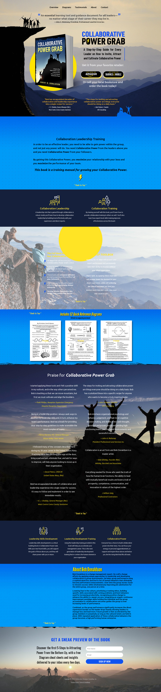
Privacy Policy (75, 682)
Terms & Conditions (85, 682)
